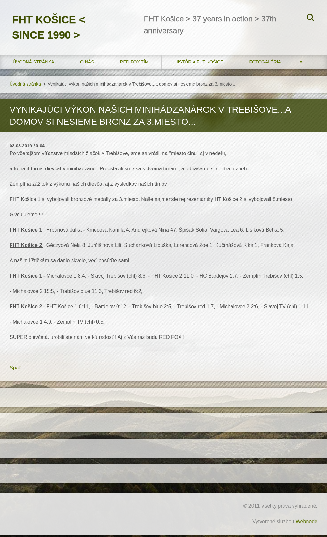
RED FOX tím (134, 63)
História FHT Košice (198, 63)
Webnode (306, 523)
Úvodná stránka (33, 63)
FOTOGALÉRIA (265, 63)
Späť (15, 369)
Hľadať (310, 18)
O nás (87, 63)
